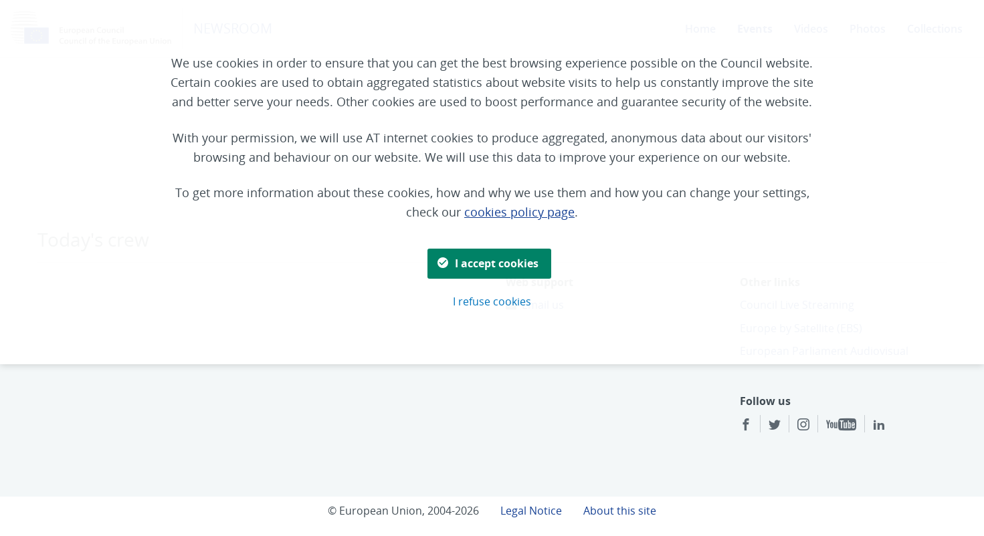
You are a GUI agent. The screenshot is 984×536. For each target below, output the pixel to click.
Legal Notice (531, 510)
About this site (619, 510)
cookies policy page (519, 212)
